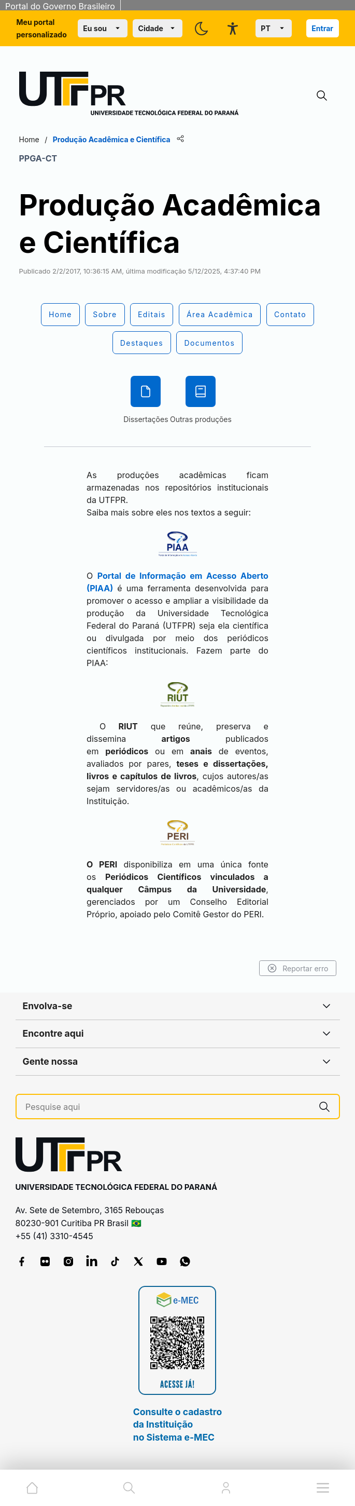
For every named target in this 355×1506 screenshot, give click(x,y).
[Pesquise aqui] (167, 1107)
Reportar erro (298, 968)
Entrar (322, 28)
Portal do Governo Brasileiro (60, 6)
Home (29, 139)
